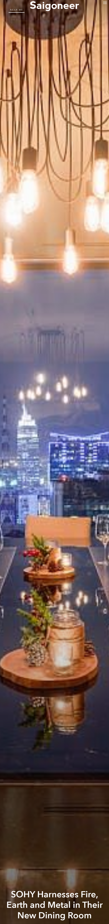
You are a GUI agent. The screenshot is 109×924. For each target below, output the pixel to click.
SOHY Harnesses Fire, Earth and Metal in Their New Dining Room (54, 905)
